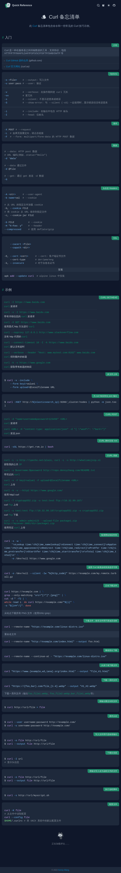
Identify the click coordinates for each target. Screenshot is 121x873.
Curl (34, 26)
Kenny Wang (63, 870)
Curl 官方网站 (13, 66)
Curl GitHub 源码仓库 (17, 60)
